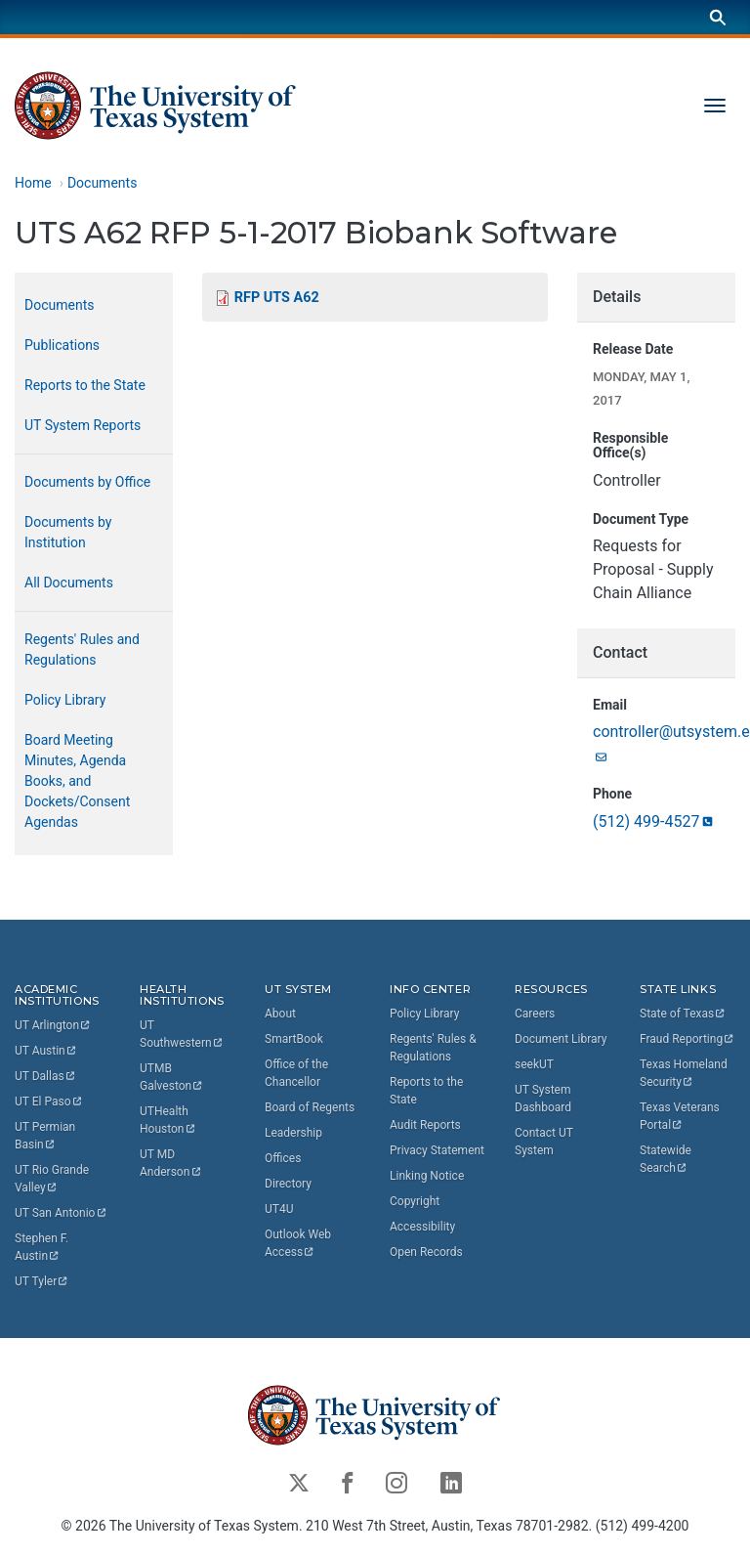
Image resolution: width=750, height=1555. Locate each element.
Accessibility (422, 1226)
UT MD (171, 1163)
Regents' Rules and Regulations (82, 649)
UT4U (279, 1209)
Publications (62, 345)
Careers (535, 1013)
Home (33, 183)
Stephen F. (43, 1247)
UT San (61, 1213)
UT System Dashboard (543, 1098)
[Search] (717, 17)
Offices (283, 1158)
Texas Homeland (685, 1073)
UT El (49, 1101)
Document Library (560, 1039)
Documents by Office (87, 482)
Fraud (687, 1039)
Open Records (426, 1252)
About (280, 1013)
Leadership (293, 1133)
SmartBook (294, 1039)
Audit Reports (425, 1125)
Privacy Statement (437, 1150)
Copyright (414, 1201)
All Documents (68, 582)
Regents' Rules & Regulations (433, 1047)
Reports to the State (85, 385)
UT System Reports (82, 425)
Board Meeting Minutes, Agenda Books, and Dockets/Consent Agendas (77, 781)
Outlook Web (299, 1243)
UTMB (172, 1077)
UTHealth (168, 1120)
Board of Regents (309, 1107)
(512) (654, 821)
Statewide (667, 1159)
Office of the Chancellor (296, 1073)
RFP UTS (276, 297)
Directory (288, 1183)
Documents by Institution (67, 532)
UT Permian (46, 1135)
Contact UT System (544, 1141)
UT (53, 1025)
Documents (102, 183)
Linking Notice (427, 1176)
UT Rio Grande (53, 1178)
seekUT (534, 1064)
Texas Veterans (681, 1116)
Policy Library (64, 700)
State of (683, 1013)
